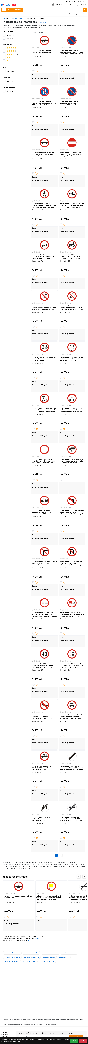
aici (19, 936)
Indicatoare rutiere (16, 18)
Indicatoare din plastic (29, 961)
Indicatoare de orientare (12, 957)
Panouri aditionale (63, 957)
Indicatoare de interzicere (50, 953)
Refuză (82, 1040)
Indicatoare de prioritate (31, 953)
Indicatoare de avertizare (12, 953)
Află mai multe (25, 1041)
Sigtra (5, 18)
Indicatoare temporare (11, 961)
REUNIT (38, 938)
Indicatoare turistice (48, 957)
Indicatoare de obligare (69, 953)
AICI (85, 14)
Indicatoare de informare (31, 957)
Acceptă (74, 1040)
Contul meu (57, 5)
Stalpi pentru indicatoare (47, 961)
